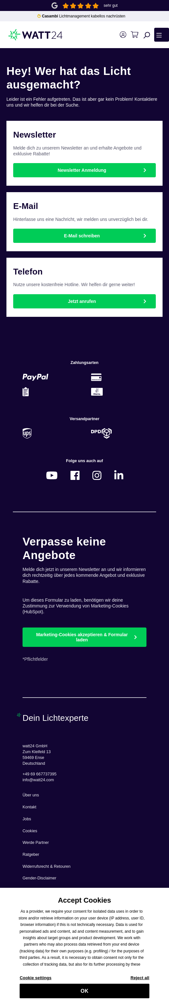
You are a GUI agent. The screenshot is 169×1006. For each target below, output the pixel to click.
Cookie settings (36, 981)
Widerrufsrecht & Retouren (46, 866)
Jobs (27, 819)
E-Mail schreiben (82, 235)
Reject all (139, 981)
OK (84, 994)
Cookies (30, 831)
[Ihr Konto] (122, 34)
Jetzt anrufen (82, 301)
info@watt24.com (38, 780)
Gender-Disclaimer (39, 878)
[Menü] (161, 34)
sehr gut (110, 5)
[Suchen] (147, 34)
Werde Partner (36, 842)
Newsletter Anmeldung (82, 170)
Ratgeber (31, 854)
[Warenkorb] (134, 34)
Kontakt (29, 807)
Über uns (31, 795)
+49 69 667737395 (39, 774)
